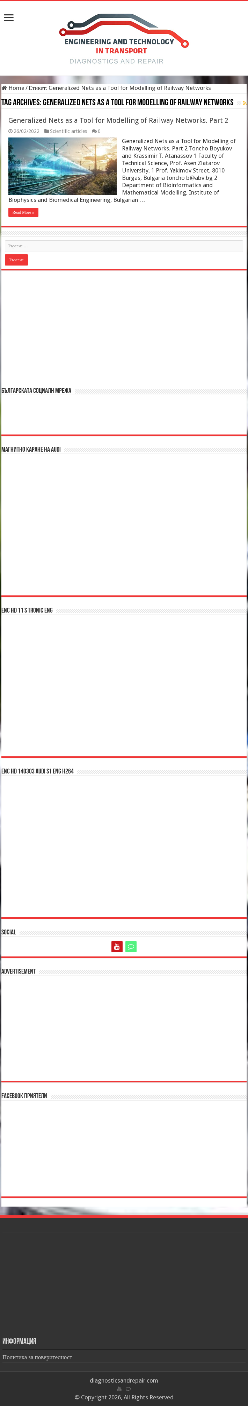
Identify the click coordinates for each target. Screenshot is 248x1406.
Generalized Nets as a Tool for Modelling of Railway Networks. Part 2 (118, 120)
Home (12, 87)
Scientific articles (68, 131)
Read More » (24, 212)
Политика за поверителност (37, 1357)
